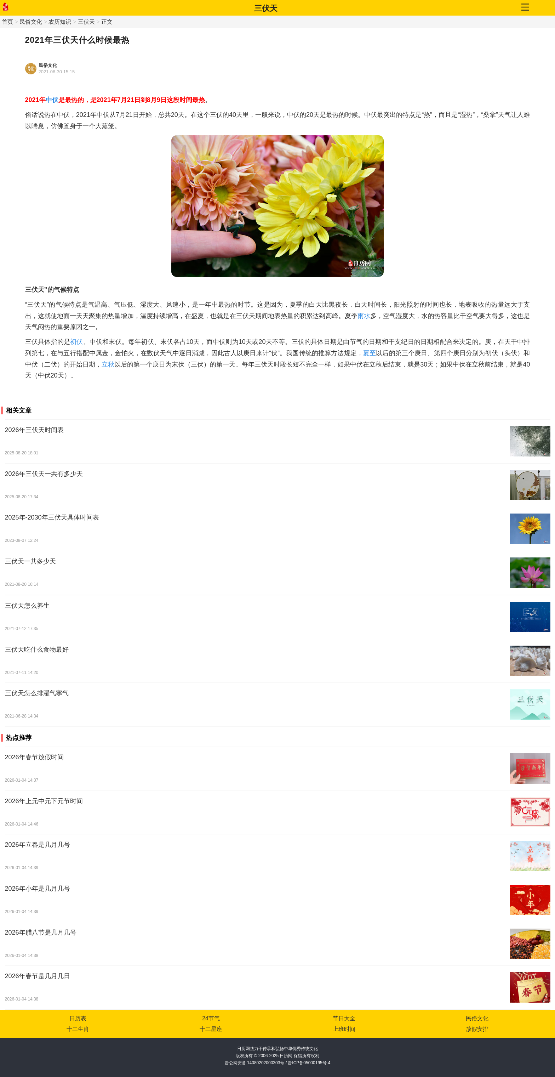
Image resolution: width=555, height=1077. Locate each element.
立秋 (108, 364)
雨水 (363, 315)
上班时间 (344, 1029)
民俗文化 (30, 22)
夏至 (369, 353)
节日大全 (344, 1018)
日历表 (77, 1018)
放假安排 (477, 1029)
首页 (7, 22)
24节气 (211, 1018)
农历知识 (59, 22)
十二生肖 (78, 1029)
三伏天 (266, 8)
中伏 (52, 99)
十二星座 (211, 1029)
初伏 (76, 341)
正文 (107, 22)
